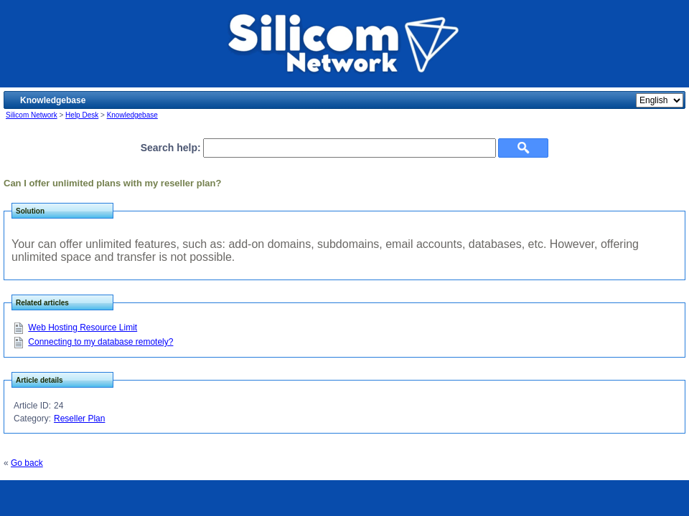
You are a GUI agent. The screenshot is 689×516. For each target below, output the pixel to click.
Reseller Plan (79, 419)
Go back (27, 463)
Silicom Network (31, 115)
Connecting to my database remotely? (100, 342)
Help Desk (81, 115)
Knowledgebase (132, 115)
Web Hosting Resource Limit (82, 327)
